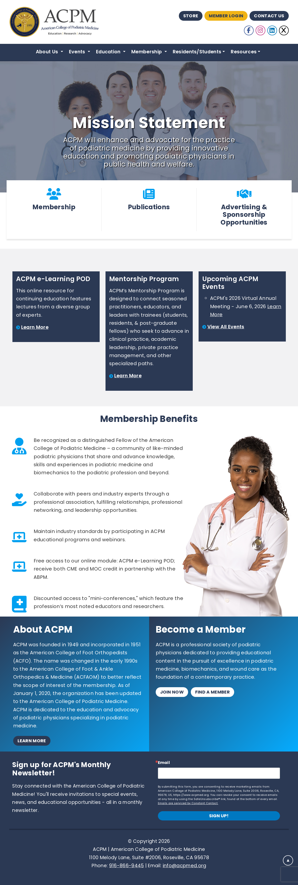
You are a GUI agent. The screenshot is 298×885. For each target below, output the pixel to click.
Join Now (172, 692)
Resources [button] (244, 51)
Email (164, 763)
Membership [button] (147, 51)
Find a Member (212, 692)
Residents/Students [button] (197, 51)
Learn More (34, 327)
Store (190, 16)
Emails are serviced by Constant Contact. (188, 803)
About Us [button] (47, 51)
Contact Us (269, 16)
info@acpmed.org (184, 865)
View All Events (225, 326)
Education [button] (109, 51)
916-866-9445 (126, 865)
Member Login (226, 16)
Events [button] (78, 51)
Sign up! (219, 816)
